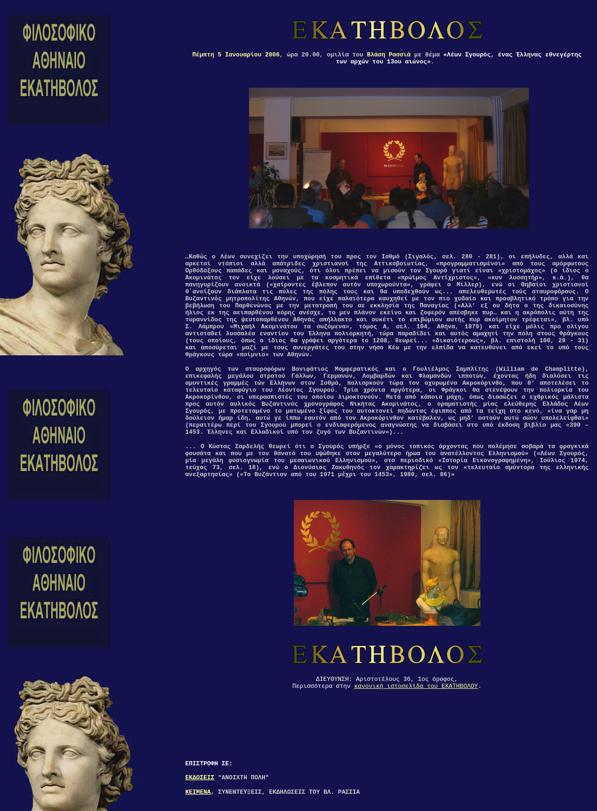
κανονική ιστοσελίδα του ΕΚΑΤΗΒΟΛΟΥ (416, 686)
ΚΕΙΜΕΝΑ (198, 792)
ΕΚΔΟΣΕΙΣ (199, 777)
